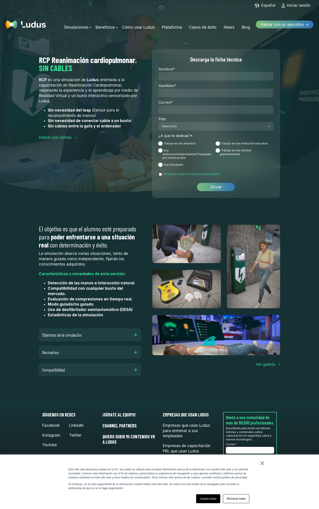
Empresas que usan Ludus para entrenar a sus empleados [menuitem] (186, 430)
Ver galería (265, 364)
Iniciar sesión (296, 5)
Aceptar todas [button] (208, 498)
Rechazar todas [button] (236, 498)
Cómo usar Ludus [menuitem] (138, 21)
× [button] (262, 463)
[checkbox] (216, 154)
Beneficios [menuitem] (105, 21)
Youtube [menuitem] (49, 445)
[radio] (187, 144)
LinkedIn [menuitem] (76, 425)
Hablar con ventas (55, 137)
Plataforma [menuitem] (172, 21)
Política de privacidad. (204, 174)
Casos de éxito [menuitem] (202, 21)
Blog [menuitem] (245, 21)
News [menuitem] (229, 21)
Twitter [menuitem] (75, 435)
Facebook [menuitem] (51, 425)
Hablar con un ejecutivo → (284, 21)
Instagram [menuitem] (51, 435)
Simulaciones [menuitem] (76, 21)
